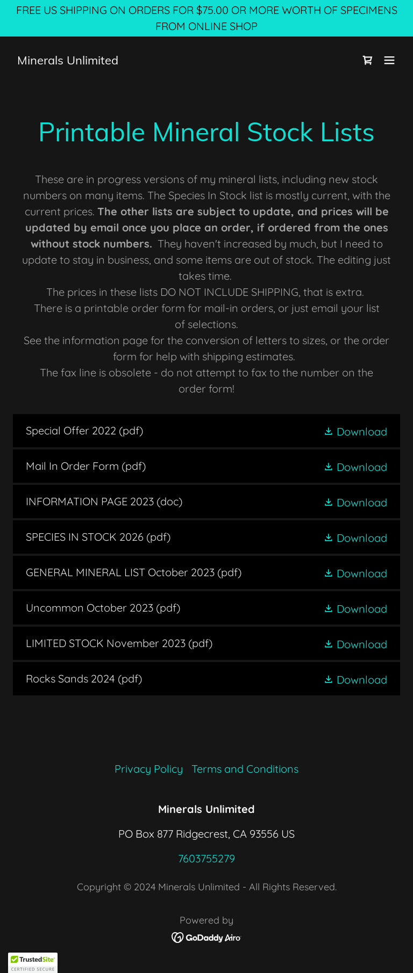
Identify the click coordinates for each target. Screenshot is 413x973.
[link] (67, 60)
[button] (389, 60)
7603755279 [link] (206, 858)
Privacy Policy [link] (149, 768)
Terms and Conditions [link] (244, 768)
